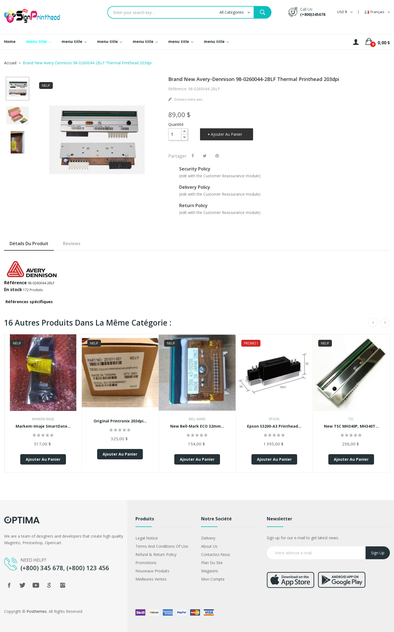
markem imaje (43, 419)
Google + (49, 585)
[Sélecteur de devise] (345, 12)
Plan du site (212, 562)
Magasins (209, 570)
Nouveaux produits (152, 570)
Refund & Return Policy (155, 554)
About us (209, 546)
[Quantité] (174, 134)
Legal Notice (146, 538)
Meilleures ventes (151, 579)
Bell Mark (197, 419)
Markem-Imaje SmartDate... (43, 426)
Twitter (22, 585)
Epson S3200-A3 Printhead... (274, 426)
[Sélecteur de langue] (377, 12)
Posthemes (37, 611)
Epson (274, 419)
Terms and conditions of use (161, 546)
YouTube (36, 585)
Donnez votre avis (187, 99)
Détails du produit (29, 243)
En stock (13, 289)
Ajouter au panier (226, 134)
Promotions (146, 562)
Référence (15, 282)
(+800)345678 (312, 14)
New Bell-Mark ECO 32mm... (197, 426)
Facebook (9, 585)
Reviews (71, 243)
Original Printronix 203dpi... (120, 421)
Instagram (63, 585)
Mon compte (213, 579)
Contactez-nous (215, 554)
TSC (351, 419)
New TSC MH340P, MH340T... (351, 426)
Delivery (208, 538)
